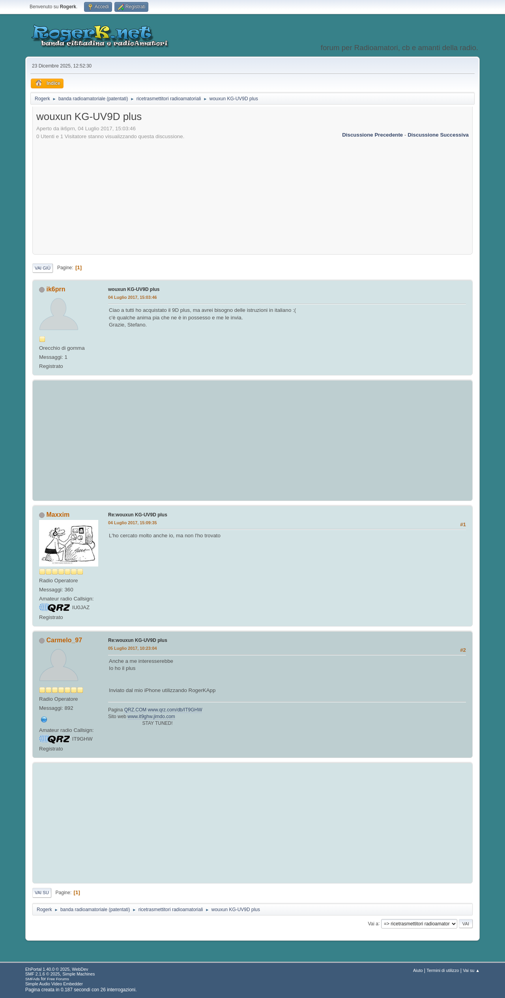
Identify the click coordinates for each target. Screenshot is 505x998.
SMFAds (32, 979)
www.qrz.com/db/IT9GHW (175, 710)
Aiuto (418, 970)
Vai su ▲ (471, 970)
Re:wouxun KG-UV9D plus (137, 515)
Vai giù (42, 268)
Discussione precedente (372, 135)
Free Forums (58, 979)
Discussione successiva (438, 135)
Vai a (373, 923)
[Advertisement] (252, 196)
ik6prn (55, 289)
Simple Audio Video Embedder (54, 983)
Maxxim (57, 514)
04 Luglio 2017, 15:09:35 (132, 522)
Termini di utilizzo (442, 970)
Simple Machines (78, 974)
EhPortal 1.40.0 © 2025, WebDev (56, 969)
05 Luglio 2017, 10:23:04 (132, 648)
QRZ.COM (135, 710)
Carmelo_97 (64, 640)
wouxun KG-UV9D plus (134, 289)
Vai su (42, 892)
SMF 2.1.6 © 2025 (42, 974)
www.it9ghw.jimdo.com (151, 716)
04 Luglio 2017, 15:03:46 (132, 297)
